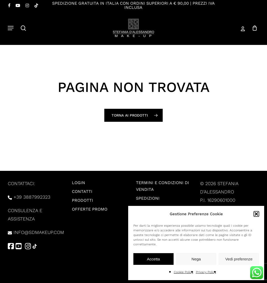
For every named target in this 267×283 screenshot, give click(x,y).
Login (78, 182)
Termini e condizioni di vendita (162, 186)
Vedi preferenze (238, 259)
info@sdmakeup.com (38, 232)
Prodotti (82, 200)
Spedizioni (148, 198)
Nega (196, 259)
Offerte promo (89, 209)
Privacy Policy (206, 272)
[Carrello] (253, 28)
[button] (256, 214)
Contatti (82, 191)
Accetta (153, 259)
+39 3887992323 (31, 197)
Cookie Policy (183, 272)
